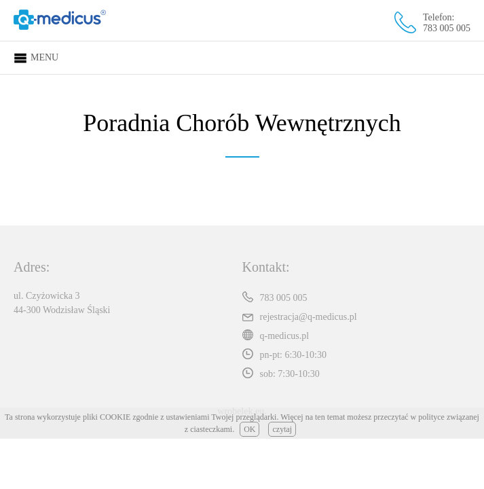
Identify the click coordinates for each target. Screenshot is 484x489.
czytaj (282, 429)
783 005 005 (446, 28)
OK (249, 429)
